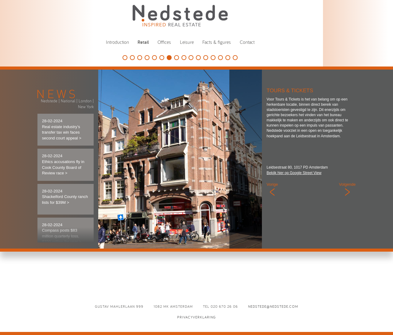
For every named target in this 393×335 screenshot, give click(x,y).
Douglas (139, 57)
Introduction (117, 42)
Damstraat (183, 57)
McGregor (227, 57)
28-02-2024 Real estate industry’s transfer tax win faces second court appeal (61, 129)
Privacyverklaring (196, 317)
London (85, 101)
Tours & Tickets (169, 57)
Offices (164, 42)
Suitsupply (154, 57)
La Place (235, 57)
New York (86, 106)
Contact (247, 42)
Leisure (187, 42)
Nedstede (49, 101)
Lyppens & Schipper (176, 57)
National (68, 101)
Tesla (147, 57)
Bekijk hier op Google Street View (294, 173)
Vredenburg (220, 57)
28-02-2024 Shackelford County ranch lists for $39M (65, 197)
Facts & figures (216, 42)
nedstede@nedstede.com (273, 306)
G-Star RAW (161, 57)
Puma (213, 57)
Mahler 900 (198, 57)
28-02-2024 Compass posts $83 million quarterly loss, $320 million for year (61, 233)
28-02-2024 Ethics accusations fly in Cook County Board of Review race (63, 164)
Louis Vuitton (132, 57)
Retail (143, 42)
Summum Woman (205, 57)
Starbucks (191, 57)
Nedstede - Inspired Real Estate (180, 15)
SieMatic (125, 57)
